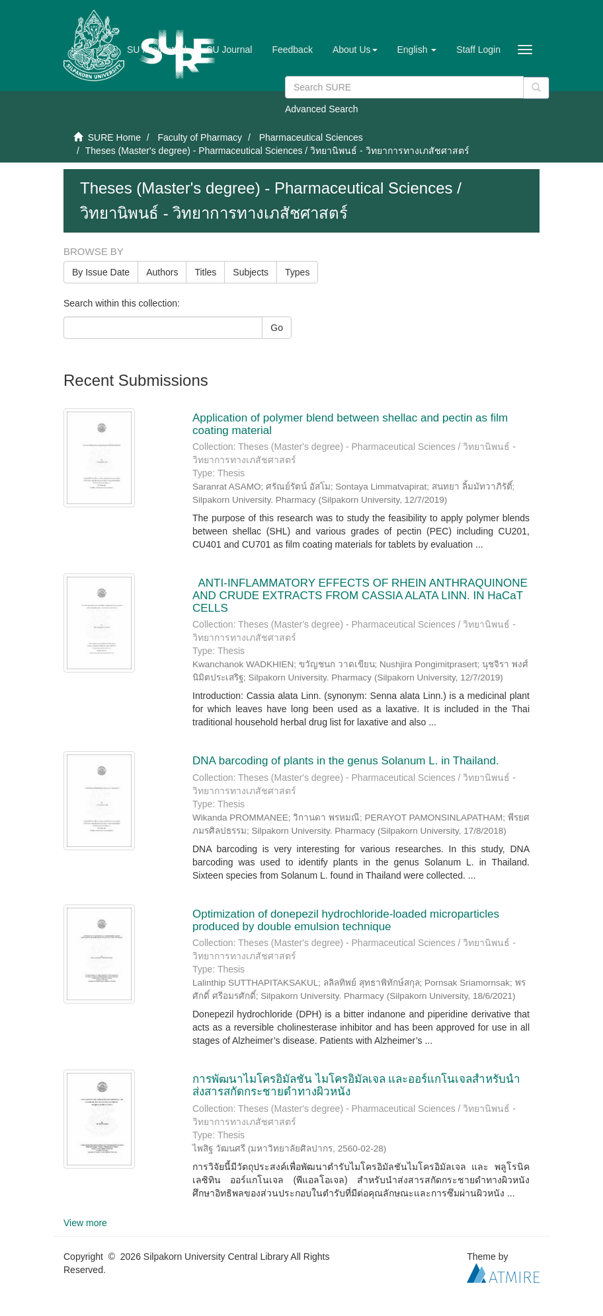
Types (297, 272)
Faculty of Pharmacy (199, 137)
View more (85, 1223)
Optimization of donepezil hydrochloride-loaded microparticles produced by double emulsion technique (345, 920)
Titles (205, 272)
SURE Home (114, 137)
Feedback (292, 49)
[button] (355, 49)
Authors (162, 272)
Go (276, 327)
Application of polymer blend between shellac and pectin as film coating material (350, 424)
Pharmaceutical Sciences (311, 137)
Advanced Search (321, 109)
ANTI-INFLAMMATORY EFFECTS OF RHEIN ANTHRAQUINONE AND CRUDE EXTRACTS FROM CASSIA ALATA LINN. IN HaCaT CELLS (360, 595)
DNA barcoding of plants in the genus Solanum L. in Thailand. (345, 760)
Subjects (250, 272)
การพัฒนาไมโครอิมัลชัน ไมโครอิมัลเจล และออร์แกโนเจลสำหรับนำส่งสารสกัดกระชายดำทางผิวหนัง (356, 1085)
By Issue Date (101, 272)
